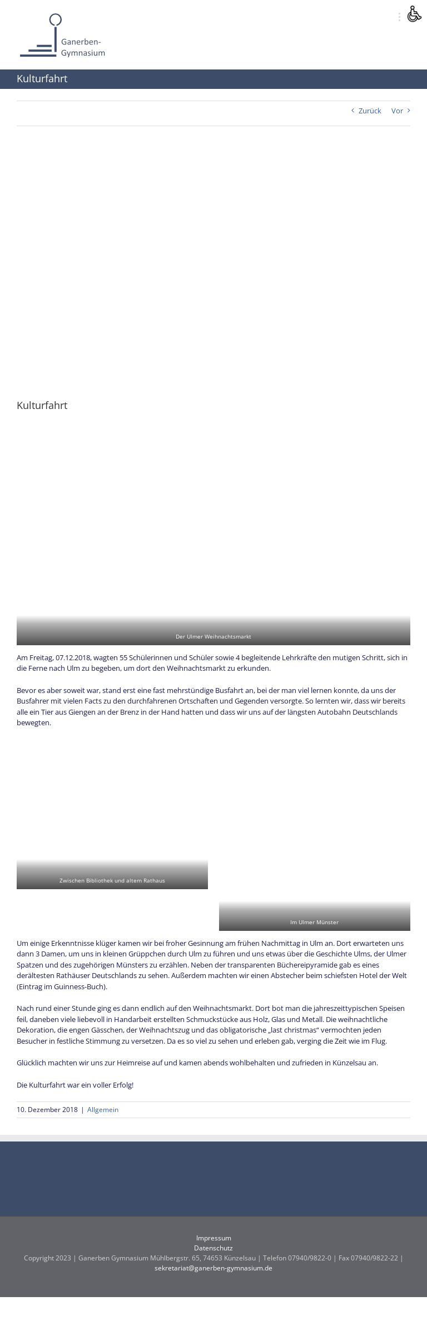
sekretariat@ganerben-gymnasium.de (213, 1268)
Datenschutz (213, 1248)
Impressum (213, 1238)
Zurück (370, 111)
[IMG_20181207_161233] (213, 270)
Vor (397, 111)
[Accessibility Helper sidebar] (413, 13)
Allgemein (102, 1109)
